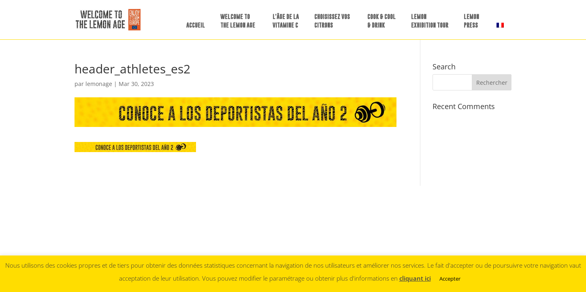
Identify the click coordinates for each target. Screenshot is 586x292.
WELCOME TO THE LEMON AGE (237, 20)
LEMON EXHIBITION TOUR (429, 20)
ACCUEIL (195, 24)
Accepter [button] (449, 278)
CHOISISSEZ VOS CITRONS (332, 20)
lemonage (98, 84)
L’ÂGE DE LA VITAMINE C (286, 20)
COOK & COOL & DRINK (381, 20)
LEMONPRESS (471, 20)
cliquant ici (415, 278)
